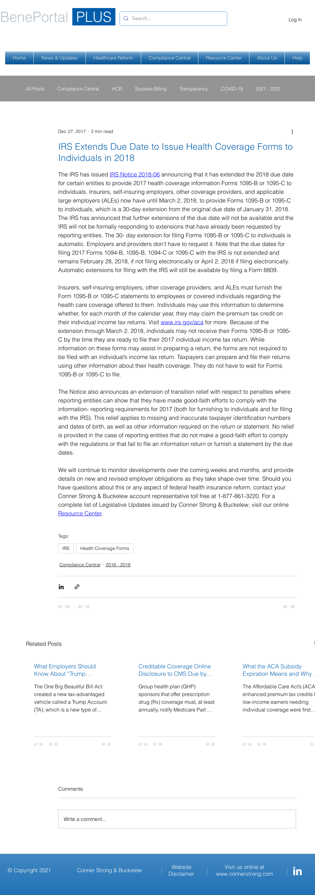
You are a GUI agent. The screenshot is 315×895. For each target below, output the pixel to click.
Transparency (193, 89)
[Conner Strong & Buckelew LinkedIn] (297, 871)
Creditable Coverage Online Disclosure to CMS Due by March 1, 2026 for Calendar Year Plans (175, 670)
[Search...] (172, 18)
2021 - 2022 (268, 89)
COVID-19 (232, 89)
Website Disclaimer (181, 870)
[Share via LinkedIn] (61, 587)
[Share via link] (77, 587)
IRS (65, 548)
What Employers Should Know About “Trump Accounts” (65, 670)
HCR (117, 89)
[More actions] (292, 131)
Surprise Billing (150, 89)
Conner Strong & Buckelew (109, 870)
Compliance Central (78, 89)
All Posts (35, 89)
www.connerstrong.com (244, 873)
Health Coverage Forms (104, 548)
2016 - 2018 (118, 565)
